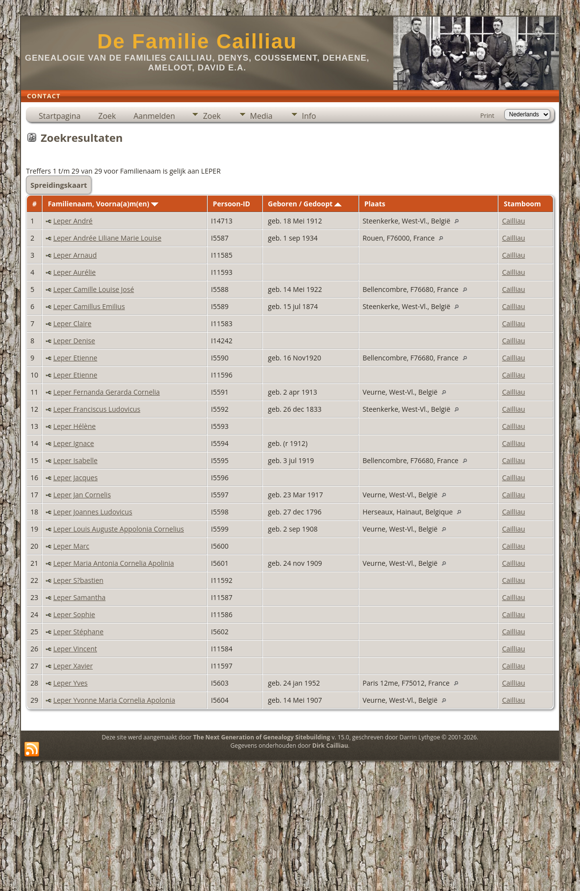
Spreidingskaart (58, 185)
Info (309, 116)
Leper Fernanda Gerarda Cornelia (106, 392)
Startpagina (60, 116)
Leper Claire (72, 323)
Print (487, 115)
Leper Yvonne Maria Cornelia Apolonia (114, 700)
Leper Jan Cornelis (82, 494)
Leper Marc (71, 546)
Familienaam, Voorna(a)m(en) (103, 203)
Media (261, 116)
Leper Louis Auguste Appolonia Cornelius (118, 529)
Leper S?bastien (78, 580)
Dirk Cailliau (330, 745)
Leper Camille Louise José (93, 289)
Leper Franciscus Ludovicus (96, 409)
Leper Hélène (74, 426)
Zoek (107, 116)
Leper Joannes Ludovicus (92, 511)
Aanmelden (154, 116)
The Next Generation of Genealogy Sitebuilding (261, 737)
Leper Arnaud (75, 255)
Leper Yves (70, 683)
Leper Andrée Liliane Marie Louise (107, 238)
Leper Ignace (73, 443)
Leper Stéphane (78, 631)
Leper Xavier (73, 665)
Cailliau (513, 220)
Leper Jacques (75, 477)
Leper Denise (74, 340)
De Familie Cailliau (197, 41)
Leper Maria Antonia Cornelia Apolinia (113, 563)
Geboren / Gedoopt (305, 203)
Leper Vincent (75, 648)
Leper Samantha (79, 597)
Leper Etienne (75, 357)
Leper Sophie (74, 614)
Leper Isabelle (75, 460)
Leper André (73, 220)
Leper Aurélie (74, 272)
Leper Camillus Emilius (89, 306)
